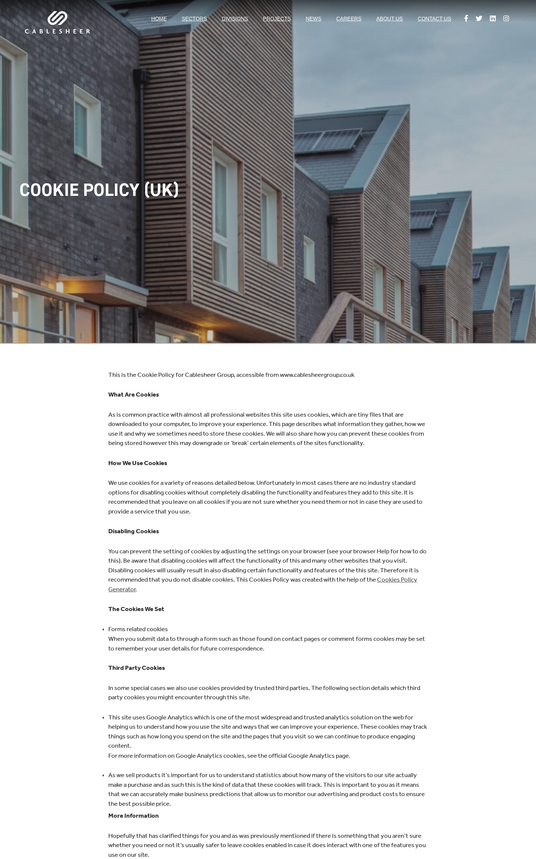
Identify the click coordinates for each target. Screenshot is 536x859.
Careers (348, 19)
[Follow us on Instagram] (506, 19)
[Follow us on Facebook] (466, 19)
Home (159, 19)
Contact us (434, 19)
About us (389, 19)
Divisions (235, 19)
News (313, 19)
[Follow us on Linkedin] (493, 19)
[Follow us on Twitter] (479, 19)
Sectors (194, 19)
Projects (277, 19)
